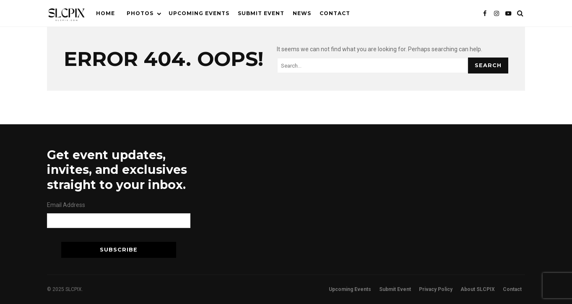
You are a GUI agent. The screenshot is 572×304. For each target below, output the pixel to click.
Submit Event (261, 13)
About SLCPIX (477, 289)
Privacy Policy (435, 289)
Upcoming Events (199, 13)
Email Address (66, 205)
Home (105, 13)
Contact (335, 13)
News (302, 13)
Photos (140, 13)
